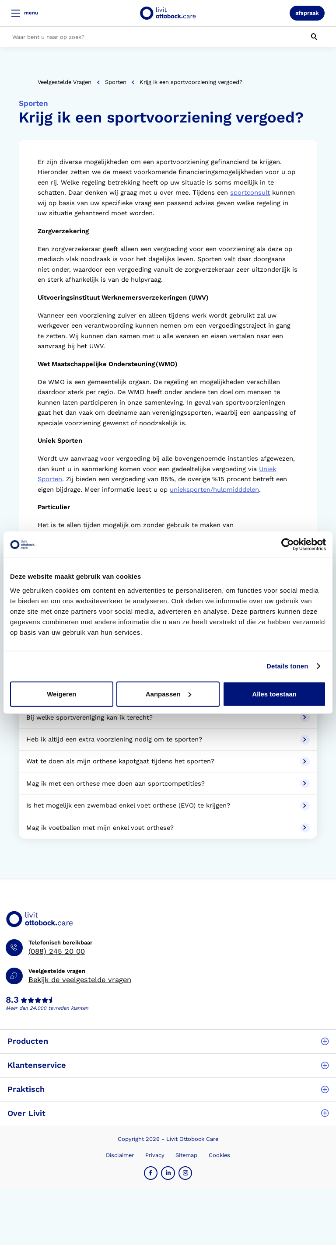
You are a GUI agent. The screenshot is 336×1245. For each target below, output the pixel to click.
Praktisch (167, 1089)
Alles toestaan (274, 693)
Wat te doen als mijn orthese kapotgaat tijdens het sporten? (167, 761)
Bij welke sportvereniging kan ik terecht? (167, 718)
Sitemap (186, 1155)
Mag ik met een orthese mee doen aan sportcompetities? (167, 784)
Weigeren (61, 693)
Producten (167, 1041)
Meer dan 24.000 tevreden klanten (47, 1008)
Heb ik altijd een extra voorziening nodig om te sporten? (167, 740)
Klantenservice (167, 1065)
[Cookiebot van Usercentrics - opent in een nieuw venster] (287, 544)
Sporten (115, 82)
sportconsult (250, 192)
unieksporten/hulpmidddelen (214, 489)
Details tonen (287, 666)
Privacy (154, 1155)
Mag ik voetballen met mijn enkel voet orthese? (167, 828)
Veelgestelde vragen (64, 82)
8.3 (12, 1000)
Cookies (219, 1155)
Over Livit (167, 1113)
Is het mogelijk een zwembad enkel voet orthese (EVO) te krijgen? (167, 806)
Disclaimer (120, 1155)
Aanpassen (168, 693)
